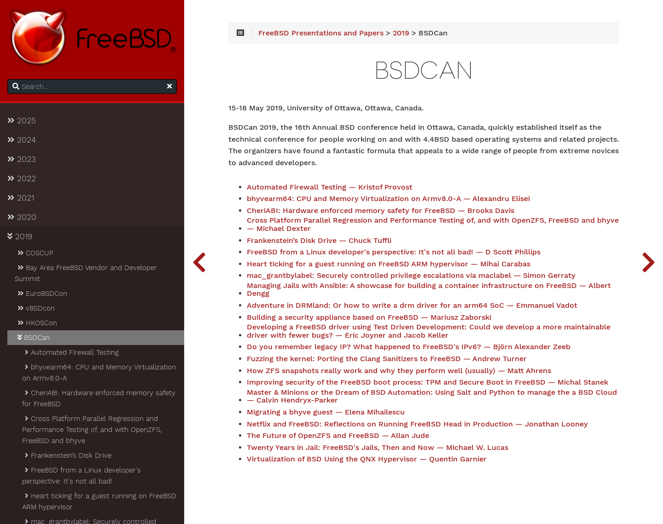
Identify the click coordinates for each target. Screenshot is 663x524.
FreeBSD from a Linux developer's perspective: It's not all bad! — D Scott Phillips (394, 252)
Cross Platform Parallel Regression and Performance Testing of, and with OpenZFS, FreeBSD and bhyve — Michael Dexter (433, 224)
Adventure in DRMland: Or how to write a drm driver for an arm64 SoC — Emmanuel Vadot (412, 305)
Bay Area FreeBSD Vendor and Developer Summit (86, 273)
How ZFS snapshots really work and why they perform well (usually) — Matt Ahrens (399, 371)
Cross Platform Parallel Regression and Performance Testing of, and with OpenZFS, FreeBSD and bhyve (92, 430)
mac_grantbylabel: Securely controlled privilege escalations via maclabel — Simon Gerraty (411, 275)
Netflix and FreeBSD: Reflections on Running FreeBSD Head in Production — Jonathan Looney (417, 424)
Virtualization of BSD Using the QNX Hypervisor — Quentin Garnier (367, 459)
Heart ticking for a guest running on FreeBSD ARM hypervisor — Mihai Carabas (388, 264)
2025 (21, 120)
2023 (21, 159)
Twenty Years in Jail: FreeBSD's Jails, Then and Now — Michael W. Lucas (377, 447)
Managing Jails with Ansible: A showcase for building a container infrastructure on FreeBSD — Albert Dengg (429, 290)
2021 (20, 197)
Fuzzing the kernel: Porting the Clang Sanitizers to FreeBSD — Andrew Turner (387, 359)
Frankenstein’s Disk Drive (67, 455)
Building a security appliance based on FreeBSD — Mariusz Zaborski (369, 317)
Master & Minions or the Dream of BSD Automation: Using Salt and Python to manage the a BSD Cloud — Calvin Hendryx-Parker (432, 396)
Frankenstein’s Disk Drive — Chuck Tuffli (319, 240)
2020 (21, 217)
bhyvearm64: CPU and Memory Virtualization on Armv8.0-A (99, 372)
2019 (19, 236)
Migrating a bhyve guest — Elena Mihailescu (326, 412)
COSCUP (34, 253)
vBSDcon (35, 308)
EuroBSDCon (41, 293)
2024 (21, 139)
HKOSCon (36, 323)
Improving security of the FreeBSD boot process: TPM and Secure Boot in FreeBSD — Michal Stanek (427, 382)
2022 (21, 178)
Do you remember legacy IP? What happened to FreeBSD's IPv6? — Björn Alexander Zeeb (408, 347)
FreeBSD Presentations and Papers (321, 33)
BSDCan (33, 338)
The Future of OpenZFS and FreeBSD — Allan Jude (338, 436)
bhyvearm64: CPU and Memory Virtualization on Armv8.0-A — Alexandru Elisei (388, 199)
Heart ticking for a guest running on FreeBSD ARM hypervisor (99, 501)
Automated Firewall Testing (71, 352)
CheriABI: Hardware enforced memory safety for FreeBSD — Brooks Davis (380, 211)
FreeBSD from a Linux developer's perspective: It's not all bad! (81, 475)
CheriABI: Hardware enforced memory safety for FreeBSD (98, 398)
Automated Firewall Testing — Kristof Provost (330, 187)
